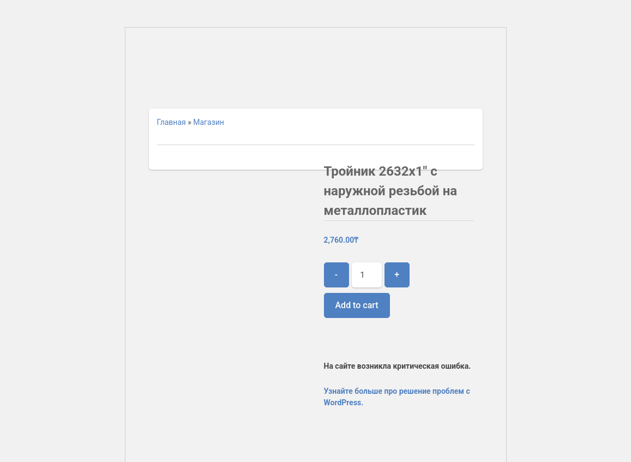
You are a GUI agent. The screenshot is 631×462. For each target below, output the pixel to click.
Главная (171, 122)
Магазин (208, 122)
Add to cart (356, 305)
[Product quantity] (367, 274)
